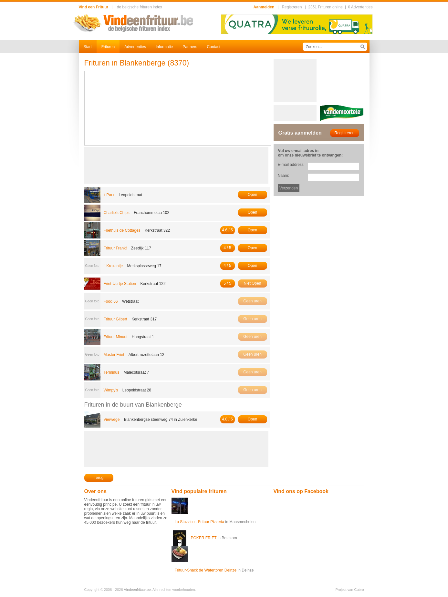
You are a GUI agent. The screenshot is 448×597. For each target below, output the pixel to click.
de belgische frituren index (139, 7)
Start (88, 47)
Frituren (108, 47)
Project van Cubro (349, 590)
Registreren (292, 7)
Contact (213, 47)
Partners (189, 47)
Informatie (164, 47)
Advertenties (135, 47)
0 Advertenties (360, 7)
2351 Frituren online (325, 7)
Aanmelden (264, 7)
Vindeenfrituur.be (137, 590)
